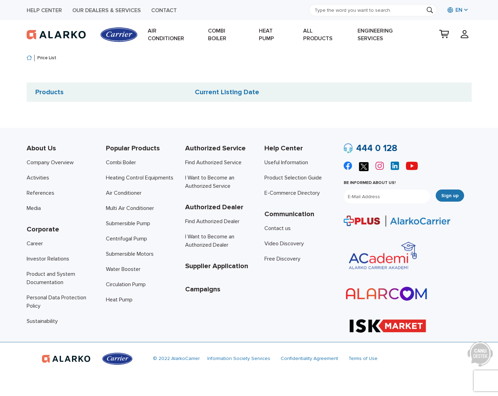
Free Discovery (282, 258)
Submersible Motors (130, 253)
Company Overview (50, 162)
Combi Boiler (217, 34)
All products (318, 34)
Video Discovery (284, 243)
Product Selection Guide (293, 177)
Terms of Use (363, 358)
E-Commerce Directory (292, 193)
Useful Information (286, 162)
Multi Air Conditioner (130, 208)
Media (34, 208)
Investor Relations (48, 258)
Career (35, 243)
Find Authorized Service (213, 162)
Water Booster (123, 269)
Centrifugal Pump (126, 238)
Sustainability (42, 321)
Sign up (450, 196)
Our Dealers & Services (106, 10)
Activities (38, 177)
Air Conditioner (166, 34)
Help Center (44, 10)
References (40, 193)
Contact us (277, 228)
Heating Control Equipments (139, 177)
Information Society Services (238, 358)
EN (454, 10)
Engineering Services (375, 34)
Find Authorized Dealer (212, 221)
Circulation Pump (126, 284)
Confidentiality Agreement (309, 358)
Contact (164, 10)
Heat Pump (266, 34)
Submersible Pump (128, 223)
